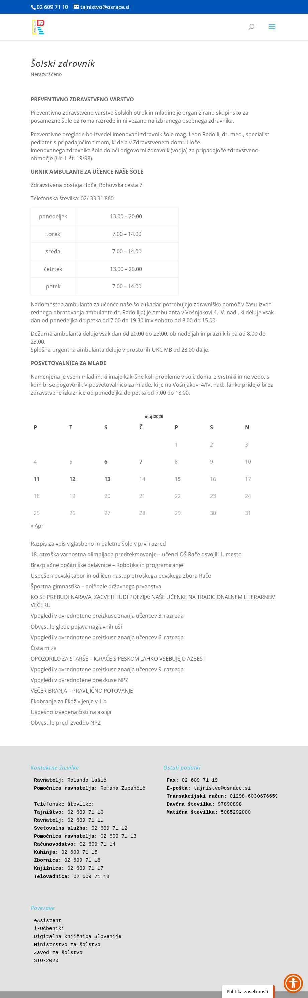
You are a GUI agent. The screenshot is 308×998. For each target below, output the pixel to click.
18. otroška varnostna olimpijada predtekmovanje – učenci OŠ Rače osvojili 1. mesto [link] (136, 554)
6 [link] (105, 461)
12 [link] (72, 479)
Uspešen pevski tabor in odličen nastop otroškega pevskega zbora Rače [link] (121, 575)
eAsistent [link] (47, 921)
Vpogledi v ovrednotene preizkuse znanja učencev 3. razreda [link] (107, 615)
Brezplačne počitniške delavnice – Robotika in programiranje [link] (107, 565)
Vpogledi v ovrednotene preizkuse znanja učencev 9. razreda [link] (107, 669)
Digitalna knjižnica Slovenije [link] (77, 937)
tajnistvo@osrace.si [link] (222, 788)
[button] (272, 31)
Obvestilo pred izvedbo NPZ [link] (66, 722)
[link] (38, 26)
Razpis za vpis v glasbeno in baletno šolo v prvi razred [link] (98, 543)
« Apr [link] (37, 525)
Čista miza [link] (44, 648)
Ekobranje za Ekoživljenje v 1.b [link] (69, 701)
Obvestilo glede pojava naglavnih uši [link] (76, 626)
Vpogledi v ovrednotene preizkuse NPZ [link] (79, 680)
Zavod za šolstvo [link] (58, 953)
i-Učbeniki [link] (49, 929)
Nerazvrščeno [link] (46, 74)
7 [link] (140, 461)
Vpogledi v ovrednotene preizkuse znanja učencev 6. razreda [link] (107, 637)
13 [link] (107, 479)
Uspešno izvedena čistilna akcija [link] (71, 712)
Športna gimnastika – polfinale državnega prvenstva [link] (96, 586)
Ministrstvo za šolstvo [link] (67, 945)
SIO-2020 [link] (46, 961)
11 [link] (37, 479)
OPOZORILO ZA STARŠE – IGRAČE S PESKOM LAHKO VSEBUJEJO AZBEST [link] (118, 658)
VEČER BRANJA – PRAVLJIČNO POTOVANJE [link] (82, 690)
